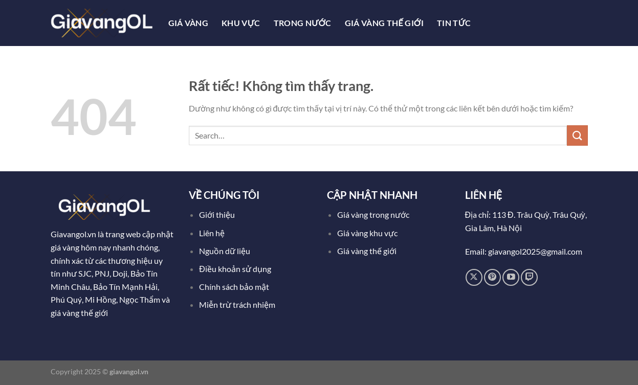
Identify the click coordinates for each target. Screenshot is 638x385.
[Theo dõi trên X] (474, 277)
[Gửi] (577, 135)
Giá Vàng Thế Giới (384, 23)
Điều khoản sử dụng (236, 269)
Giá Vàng (188, 23)
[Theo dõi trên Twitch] (529, 277)
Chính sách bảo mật (234, 286)
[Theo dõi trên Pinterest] (492, 277)
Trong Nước (303, 23)
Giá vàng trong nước (373, 214)
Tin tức (454, 23)
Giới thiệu (217, 214)
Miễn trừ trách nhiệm (237, 304)
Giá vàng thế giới (367, 251)
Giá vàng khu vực (367, 233)
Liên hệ (212, 233)
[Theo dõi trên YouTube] (510, 277)
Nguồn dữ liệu (225, 251)
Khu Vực (241, 23)
